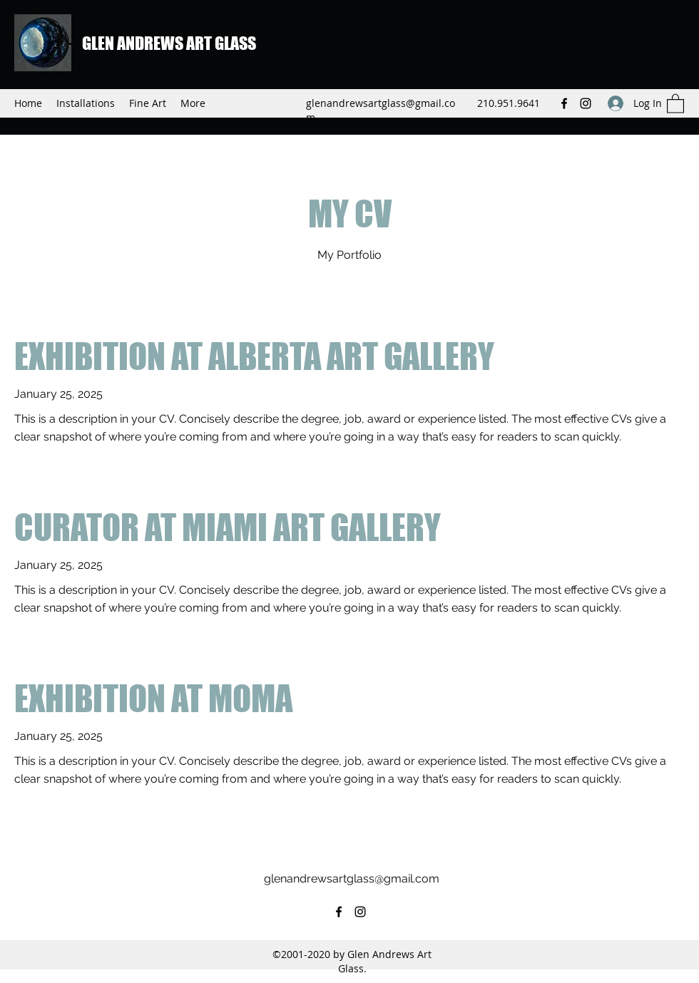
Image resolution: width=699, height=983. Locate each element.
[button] (675, 103)
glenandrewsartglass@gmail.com (351, 878)
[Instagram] (585, 103)
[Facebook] (564, 103)
